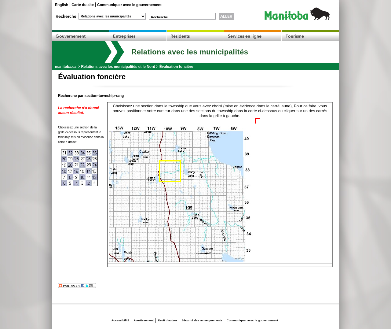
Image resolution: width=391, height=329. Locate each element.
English (61, 5)
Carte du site (82, 5)
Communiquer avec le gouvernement (129, 5)
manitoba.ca (65, 67)
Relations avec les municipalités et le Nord (118, 67)
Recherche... (160, 17)
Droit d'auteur (167, 320)
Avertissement (143, 320)
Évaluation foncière (176, 67)
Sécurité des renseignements (201, 320)
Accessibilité (120, 320)
